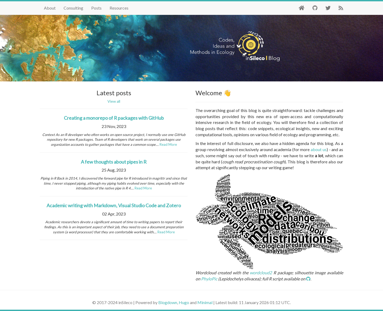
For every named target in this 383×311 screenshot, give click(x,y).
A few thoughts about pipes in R (114, 162)
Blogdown (167, 302)
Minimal (205, 302)
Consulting (73, 7)
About (50, 7)
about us (319, 149)
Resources (119, 7)
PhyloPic (209, 278)
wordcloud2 (261, 272)
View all (113, 101)
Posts (96, 7)
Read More (168, 144)
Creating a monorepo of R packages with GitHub (114, 118)
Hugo (184, 302)
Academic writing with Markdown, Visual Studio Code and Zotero (114, 205)
